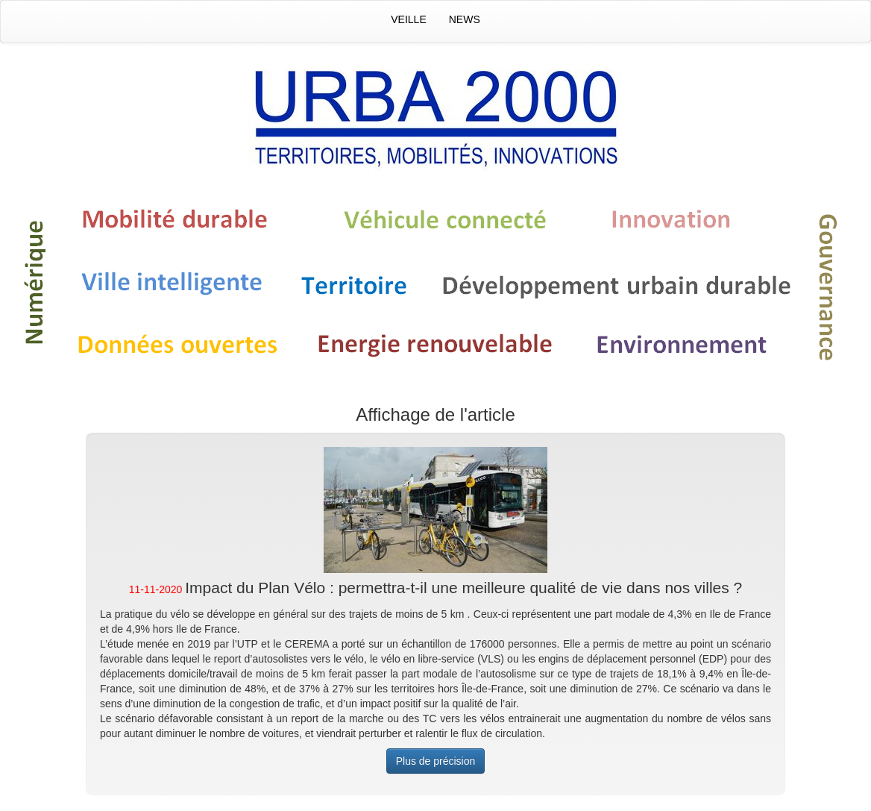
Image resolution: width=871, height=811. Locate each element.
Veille (408, 19)
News (464, 19)
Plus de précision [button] (436, 761)
